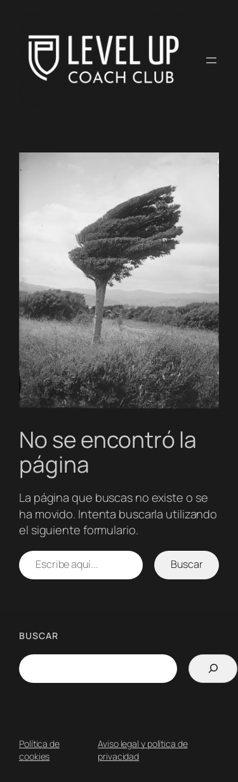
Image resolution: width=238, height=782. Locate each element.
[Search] (212, 668)
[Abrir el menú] (211, 60)
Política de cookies (39, 750)
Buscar (186, 564)
